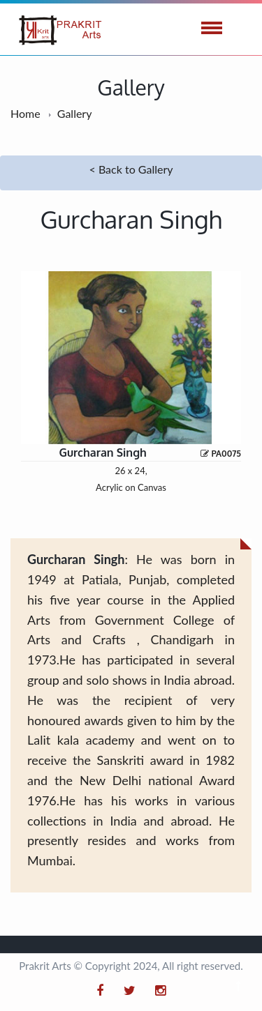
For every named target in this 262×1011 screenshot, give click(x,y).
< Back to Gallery (131, 169)
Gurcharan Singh (102, 452)
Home (25, 113)
